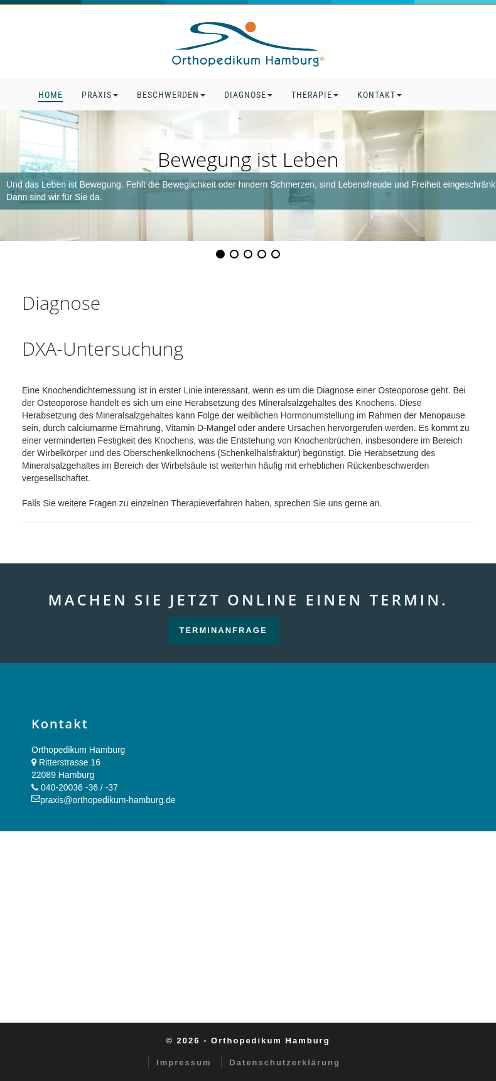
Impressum (183, 1062)
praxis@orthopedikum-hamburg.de (108, 800)
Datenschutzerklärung (284, 1062)
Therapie (314, 95)
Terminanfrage (223, 630)
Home (50, 95)
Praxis (100, 95)
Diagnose (248, 95)
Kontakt (379, 95)
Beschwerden (171, 95)
